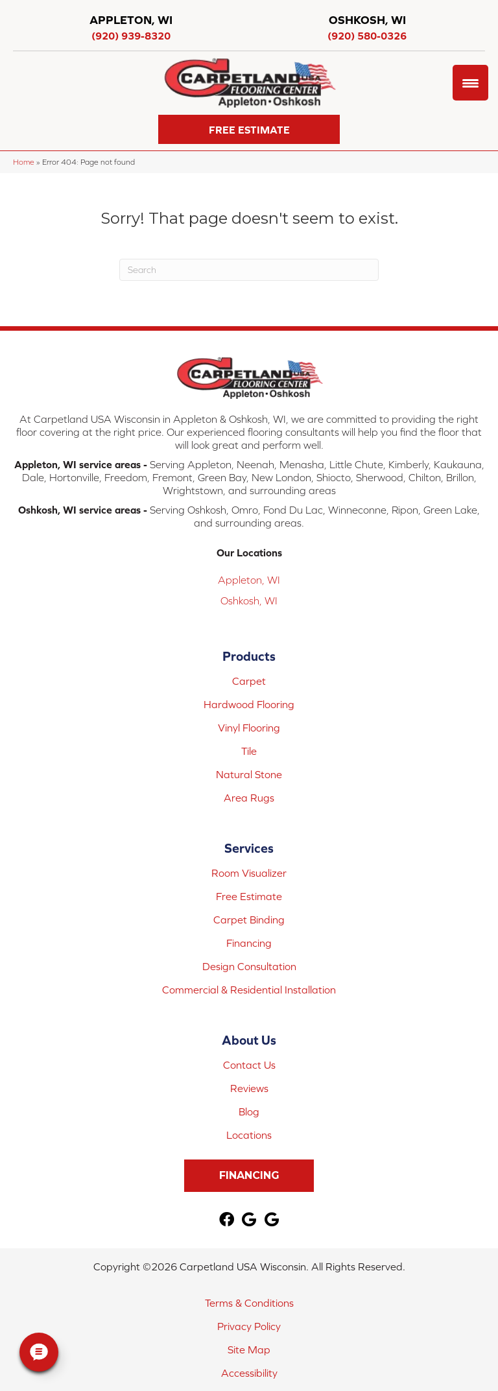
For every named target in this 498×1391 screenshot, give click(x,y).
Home (23, 162)
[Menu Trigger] (470, 83)
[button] (249, 129)
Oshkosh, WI (249, 600)
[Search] (249, 270)
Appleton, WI (249, 580)
